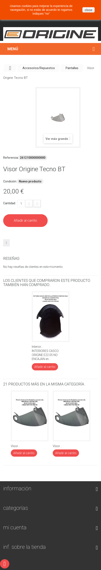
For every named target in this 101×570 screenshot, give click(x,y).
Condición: (10, 181)
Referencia (10, 157)
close (88, 10)
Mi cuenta (14, 527)
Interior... (37, 346)
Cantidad (9, 203)
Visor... (15, 446)
